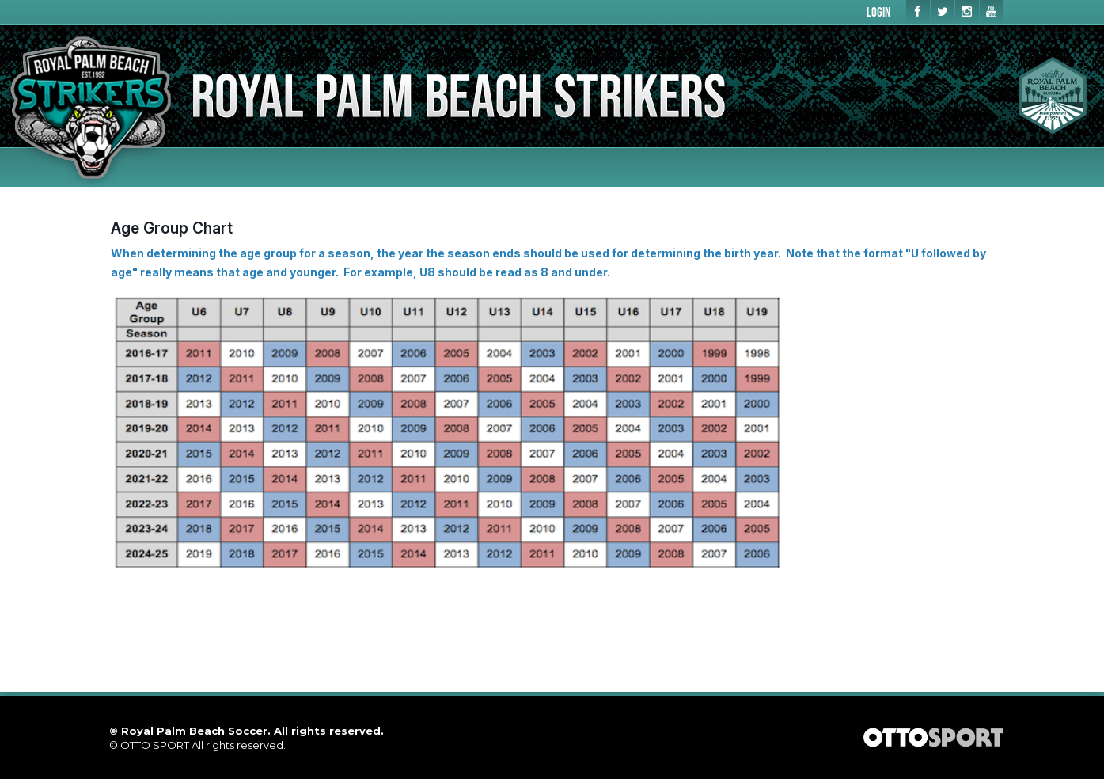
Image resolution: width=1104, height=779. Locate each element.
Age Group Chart (172, 228)
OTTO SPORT (154, 745)
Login (878, 11)
